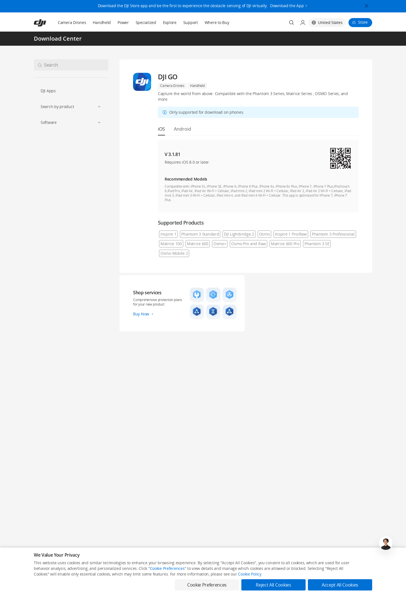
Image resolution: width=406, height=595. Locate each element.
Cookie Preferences (167, 568)
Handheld (102, 22)
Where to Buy (217, 22)
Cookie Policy (249, 574)
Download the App (287, 3)
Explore (169, 22)
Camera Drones (72, 22)
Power (123, 22)
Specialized (146, 22)
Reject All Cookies (273, 585)
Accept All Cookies (340, 585)
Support (190, 22)
